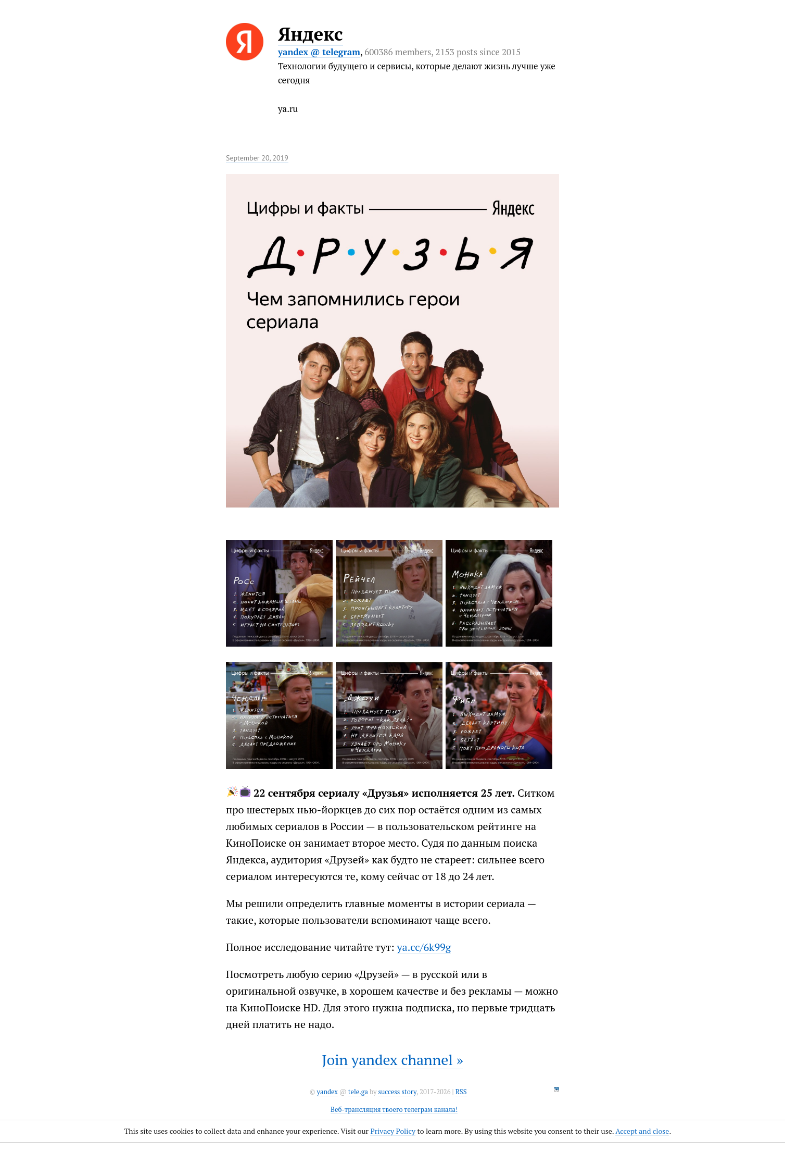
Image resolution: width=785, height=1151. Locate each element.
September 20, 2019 (257, 158)
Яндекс (310, 34)
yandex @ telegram (319, 52)
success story (397, 1091)
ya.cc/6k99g (424, 947)
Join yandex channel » (392, 1059)
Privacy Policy (392, 1131)
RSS (461, 1091)
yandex (326, 1091)
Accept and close (642, 1131)
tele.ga (358, 1091)
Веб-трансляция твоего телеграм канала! (394, 1109)
